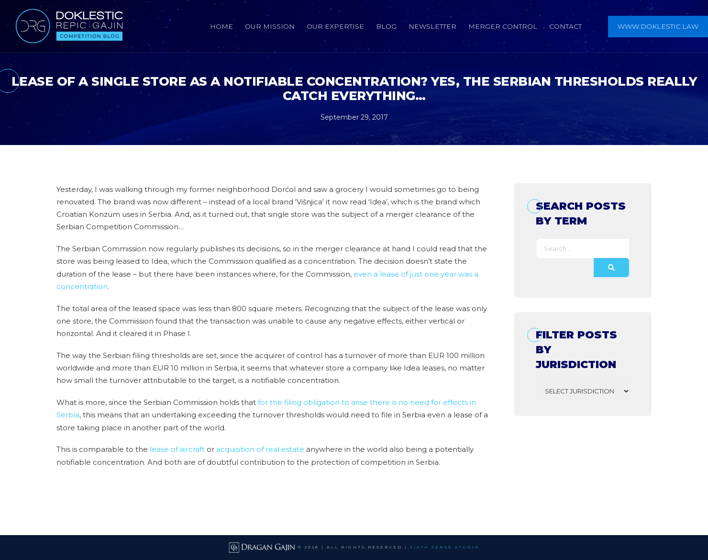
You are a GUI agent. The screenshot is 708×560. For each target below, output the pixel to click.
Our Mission (270, 26)
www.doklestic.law (658, 26)
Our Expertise (335, 26)
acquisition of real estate (260, 449)
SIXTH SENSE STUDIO (444, 547)
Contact (565, 26)
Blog (386, 26)
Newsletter (432, 26)
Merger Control (502, 26)
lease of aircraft (177, 449)
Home (221, 26)
